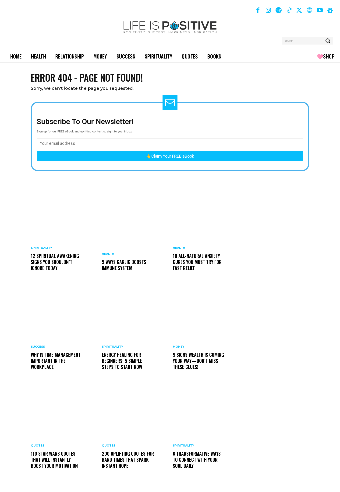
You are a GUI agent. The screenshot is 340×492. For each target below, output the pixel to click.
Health (108, 254)
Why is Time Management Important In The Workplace (56, 360)
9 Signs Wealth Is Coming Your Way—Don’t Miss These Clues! (198, 360)
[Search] (328, 41)
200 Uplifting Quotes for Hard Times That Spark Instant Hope (128, 459)
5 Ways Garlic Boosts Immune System (124, 264)
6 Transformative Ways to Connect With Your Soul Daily (197, 459)
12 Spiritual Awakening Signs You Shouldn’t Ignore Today (55, 261)
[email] (170, 143)
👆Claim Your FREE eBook (170, 156)
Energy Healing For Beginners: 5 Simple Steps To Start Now (122, 360)
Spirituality (41, 247)
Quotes (37, 445)
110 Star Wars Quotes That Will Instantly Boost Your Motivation (54, 459)
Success (38, 346)
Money (178, 346)
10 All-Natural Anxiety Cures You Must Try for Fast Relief (197, 261)
